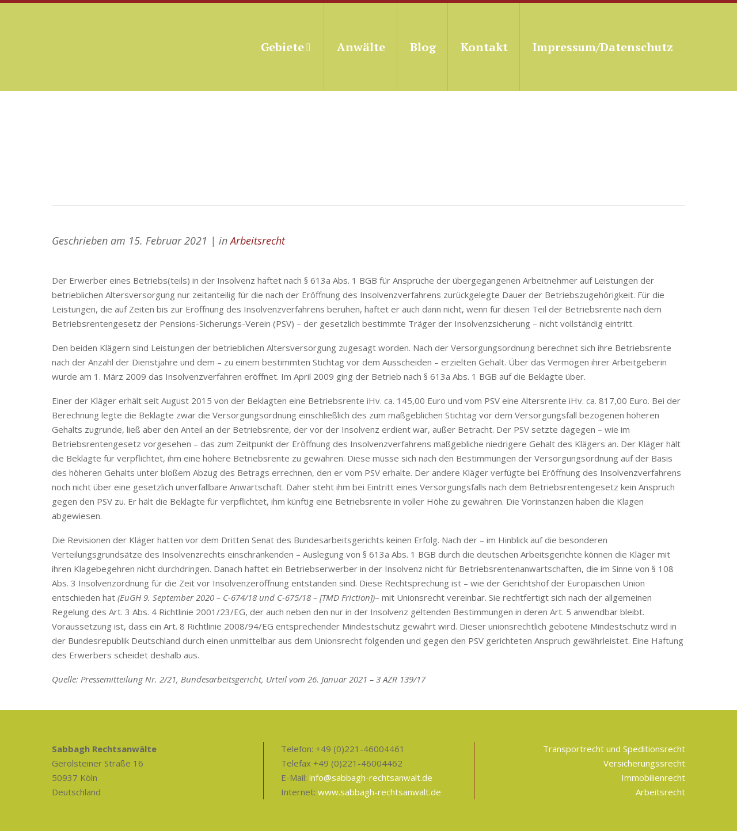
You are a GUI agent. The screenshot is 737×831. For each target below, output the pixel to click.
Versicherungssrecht (644, 763)
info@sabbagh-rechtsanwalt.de (370, 777)
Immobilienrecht (653, 777)
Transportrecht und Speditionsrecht (614, 748)
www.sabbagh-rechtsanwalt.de (379, 792)
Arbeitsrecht (257, 240)
